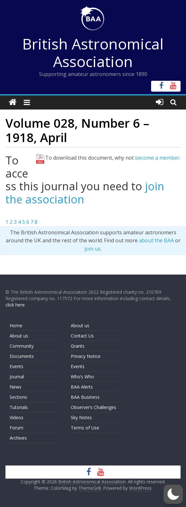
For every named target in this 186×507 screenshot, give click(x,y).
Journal (17, 377)
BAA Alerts (82, 387)
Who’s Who (82, 377)
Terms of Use (85, 428)
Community (22, 346)
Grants (78, 346)
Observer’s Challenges (93, 407)
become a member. (158, 157)
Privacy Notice (86, 356)
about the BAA (156, 240)
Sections (18, 397)
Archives (18, 438)
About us (19, 336)
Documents (22, 356)
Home (16, 325)
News (15, 387)
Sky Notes (81, 417)
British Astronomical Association (93, 52)
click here (15, 305)
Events (16, 366)
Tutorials (19, 407)
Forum (16, 428)
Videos (16, 417)
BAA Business (85, 397)
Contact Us (82, 336)
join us (93, 248)
